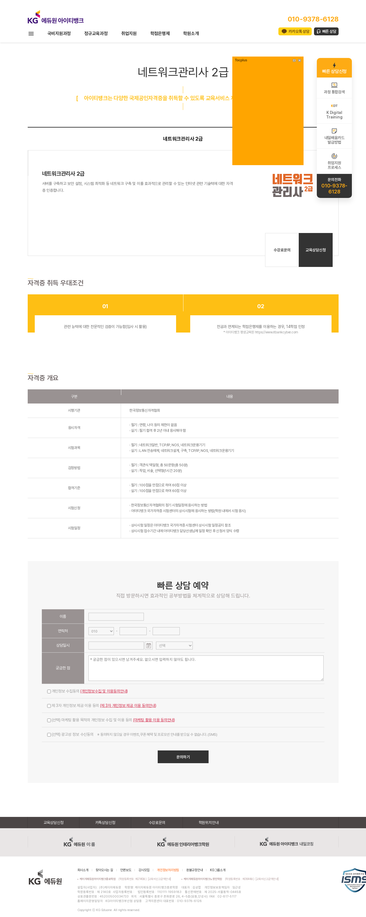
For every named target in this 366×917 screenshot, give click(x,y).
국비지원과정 (59, 33)
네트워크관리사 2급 (183, 139)
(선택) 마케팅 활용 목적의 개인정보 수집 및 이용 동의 (111, 720)
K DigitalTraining (334, 110)
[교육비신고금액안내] (159, 879)
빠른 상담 (329, 31)
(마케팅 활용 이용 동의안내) (154, 720)
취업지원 (129, 33)
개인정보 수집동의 (87, 691)
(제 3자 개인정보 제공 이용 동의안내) (128, 705)
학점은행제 (160, 33)
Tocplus (241, 60)
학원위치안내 (209, 822)
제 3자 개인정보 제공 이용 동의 (101, 705)
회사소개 (82, 870)
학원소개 (191, 33)
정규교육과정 (96, 33)
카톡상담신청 (105, 822)
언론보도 (125, 870)
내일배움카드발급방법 (334, 136)
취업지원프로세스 (334, 161)
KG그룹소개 (218, 870)
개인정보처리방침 (168, 870)
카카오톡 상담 (299, 31)
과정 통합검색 (334, 88)
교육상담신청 (316, 250)
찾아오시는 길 (104, 870)
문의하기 (183, 757)
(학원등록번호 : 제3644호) (220, 879)
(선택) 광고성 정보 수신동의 (132, 734)
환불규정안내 (194, 870)
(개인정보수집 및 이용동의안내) (104, 691)
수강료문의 (282, 250)
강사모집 (144, 870)
